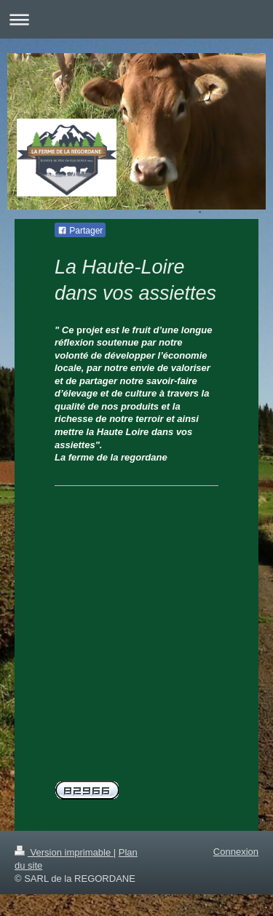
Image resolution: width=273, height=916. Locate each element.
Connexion (235, 851)
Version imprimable (64, 852)
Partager (80, 231)
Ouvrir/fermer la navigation (136, 19)
